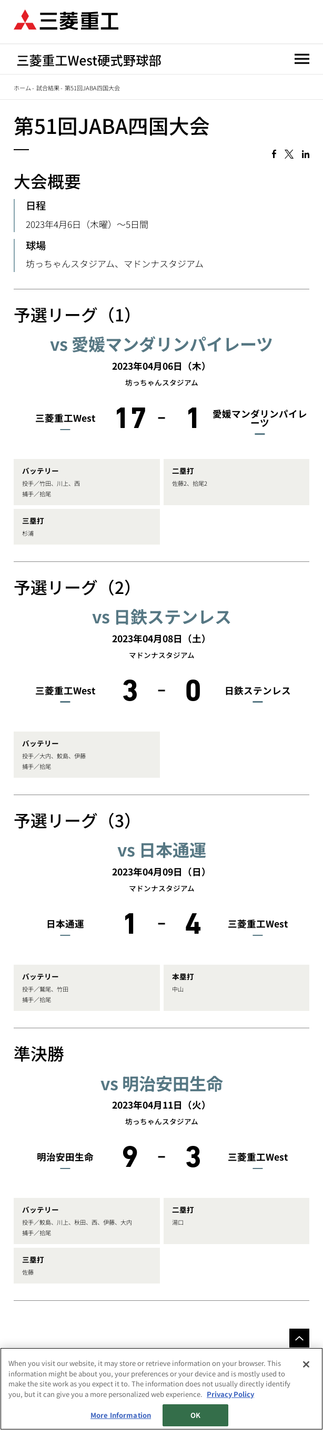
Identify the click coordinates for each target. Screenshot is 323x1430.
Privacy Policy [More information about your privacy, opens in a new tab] (230, 1394)
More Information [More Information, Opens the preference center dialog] (120, 1415)
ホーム (22, 87)
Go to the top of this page (299, 1339)
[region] (161, 1389)
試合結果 (47, 87)
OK (195, 1415)
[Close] (306, 1364)
